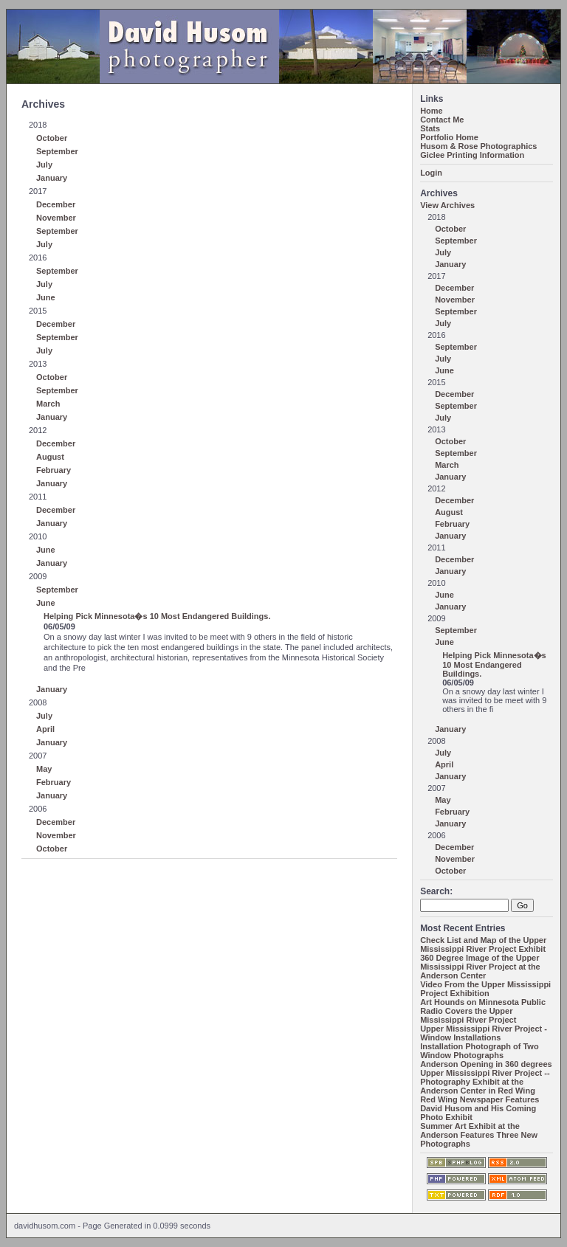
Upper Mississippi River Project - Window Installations (483, 1033)
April (45, 729)
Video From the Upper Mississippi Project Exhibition (485, 989)
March (48, 403)
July (44, 164)
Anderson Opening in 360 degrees (486, 1064)
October (51, 138)
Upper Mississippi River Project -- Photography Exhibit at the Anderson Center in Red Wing (484, 1081)
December (55, 204)
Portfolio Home (449, 137)
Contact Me (442, 119)
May (44, 768)
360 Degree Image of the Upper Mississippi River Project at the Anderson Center (480, 966)
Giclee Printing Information (472, 155)
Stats (430, 128)
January (51, 177)
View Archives (447, 205)
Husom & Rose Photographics (478, 146)
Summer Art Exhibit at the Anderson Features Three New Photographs (478, 1135)
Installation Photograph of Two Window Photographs (479, 1051)
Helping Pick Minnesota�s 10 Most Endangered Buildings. (157, 616)
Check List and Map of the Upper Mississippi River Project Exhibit (483, 944)
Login (431, 172)
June (45, 297)
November (56, 217)
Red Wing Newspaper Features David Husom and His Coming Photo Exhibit (479, 1108)
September (57, 151)
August (50, 456)
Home (431, 110)
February (53, 470)
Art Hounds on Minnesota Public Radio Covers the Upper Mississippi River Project (483, 1011)
